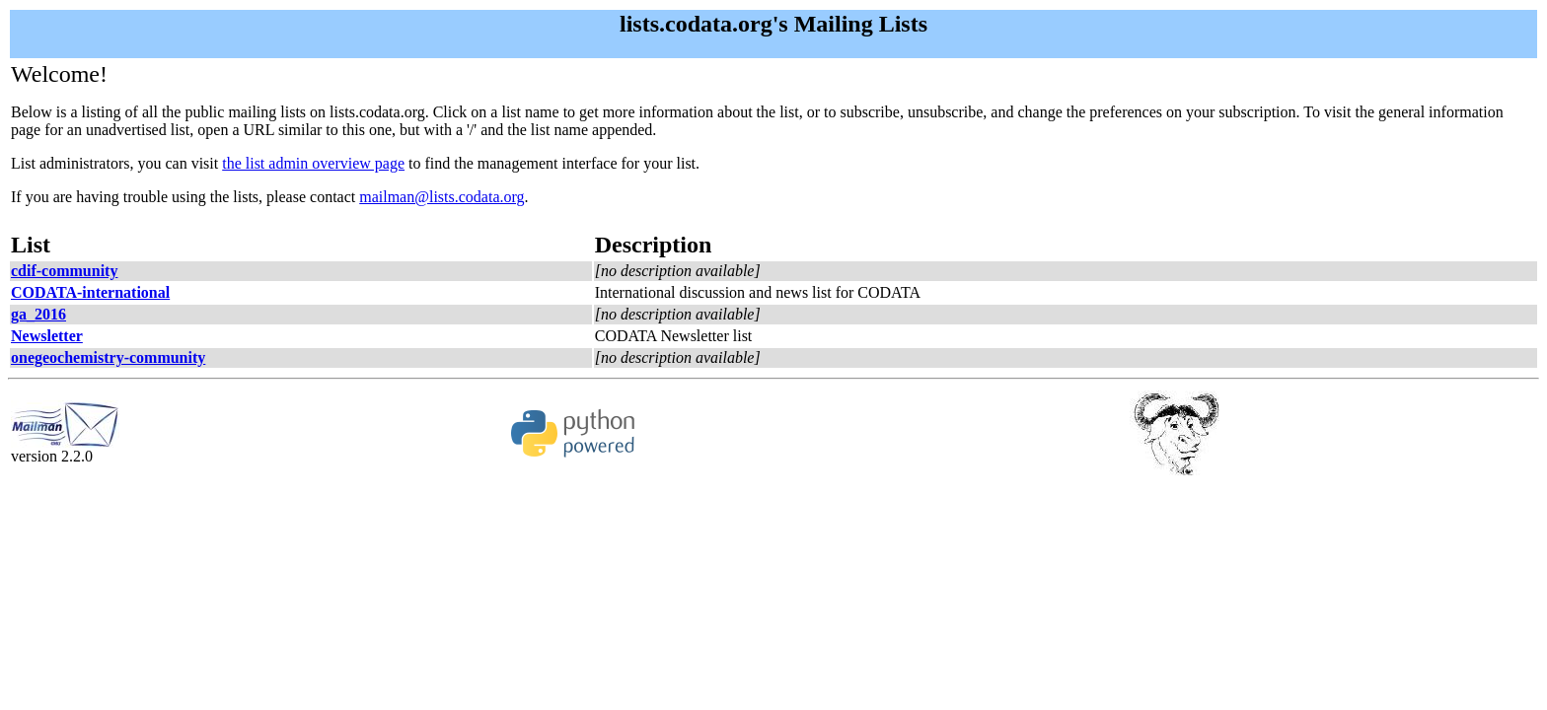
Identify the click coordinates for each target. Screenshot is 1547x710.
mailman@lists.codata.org (441, 196)
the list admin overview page (313, 163)
